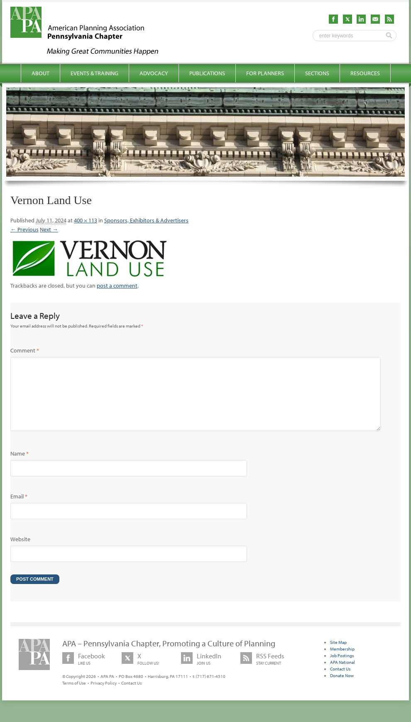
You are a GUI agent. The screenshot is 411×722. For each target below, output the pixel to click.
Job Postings (342, 669)
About (40, 73)
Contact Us (131, 696)
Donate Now (342, 689)
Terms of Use (74, 696)
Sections (317, 73)
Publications (207, 73)
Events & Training (94, 73)
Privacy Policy (104, 696)
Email (18, 509)
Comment (24, 350)
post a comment (117, 285)
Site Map (338, 655)
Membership (342, 662)
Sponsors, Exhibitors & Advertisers (146, 220)
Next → (49, 229)
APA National (342, 675)
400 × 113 (85, 220)
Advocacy (153, 73)
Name (19, 467)
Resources (365, 73)
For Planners (265, 73)
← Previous (24, 229)
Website (20, 552)
